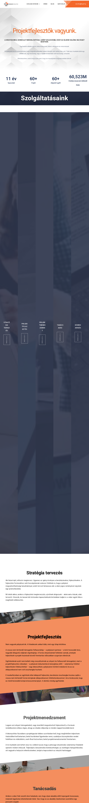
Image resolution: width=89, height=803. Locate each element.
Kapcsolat (61, 4)
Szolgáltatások (33, 4)
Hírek (45, 4)
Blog (52, 4)
